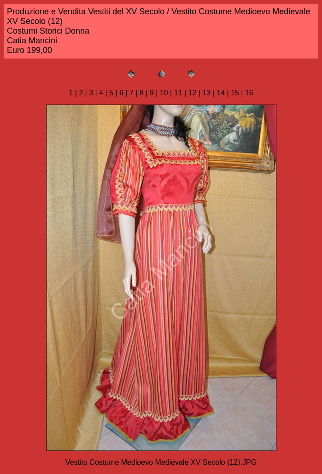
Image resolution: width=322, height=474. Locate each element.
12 (192, 93)
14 (221, 93)
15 (235, 93)
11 (178, 93)
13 (206, 93)
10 (164, 93)
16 (249, 93)
